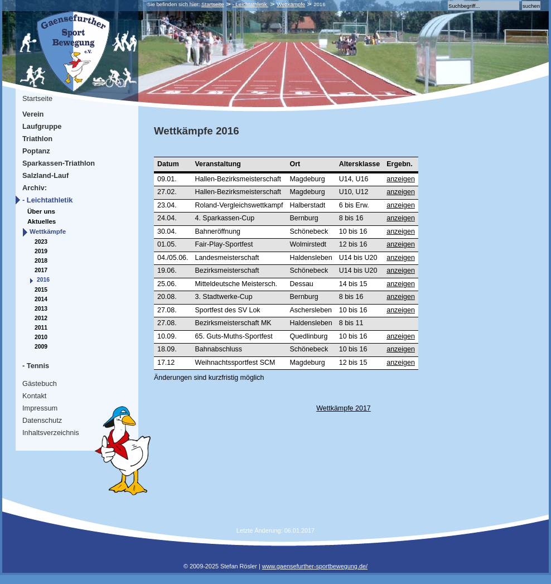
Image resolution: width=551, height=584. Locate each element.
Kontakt (34, 396)
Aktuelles (41, 221)
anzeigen (400, 179)
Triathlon (37, 138)
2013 (41, 309)
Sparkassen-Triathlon (58, 163)
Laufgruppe (41, 126)
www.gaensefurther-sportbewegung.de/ (315, 566)
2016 (43, 280)
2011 (41, 328)
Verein (33, 114)
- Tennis (35, 365)
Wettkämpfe (291, 4)
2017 (41, 270)
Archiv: (34, 188)
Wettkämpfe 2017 (343, 408)
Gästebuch (39, 383)
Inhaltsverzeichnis (50, 432)
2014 (41, 299)
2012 (41, 318)
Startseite (212, 4)
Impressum (39, 408)
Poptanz (36, 151)
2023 (41, 242)
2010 (41, 337)
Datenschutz (42, 420)
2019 (41, 251)
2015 (41, 290)
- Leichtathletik (251, 4)
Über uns (41, 211)
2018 (41, 261)
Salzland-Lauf (45, 175)
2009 (41, 347)
